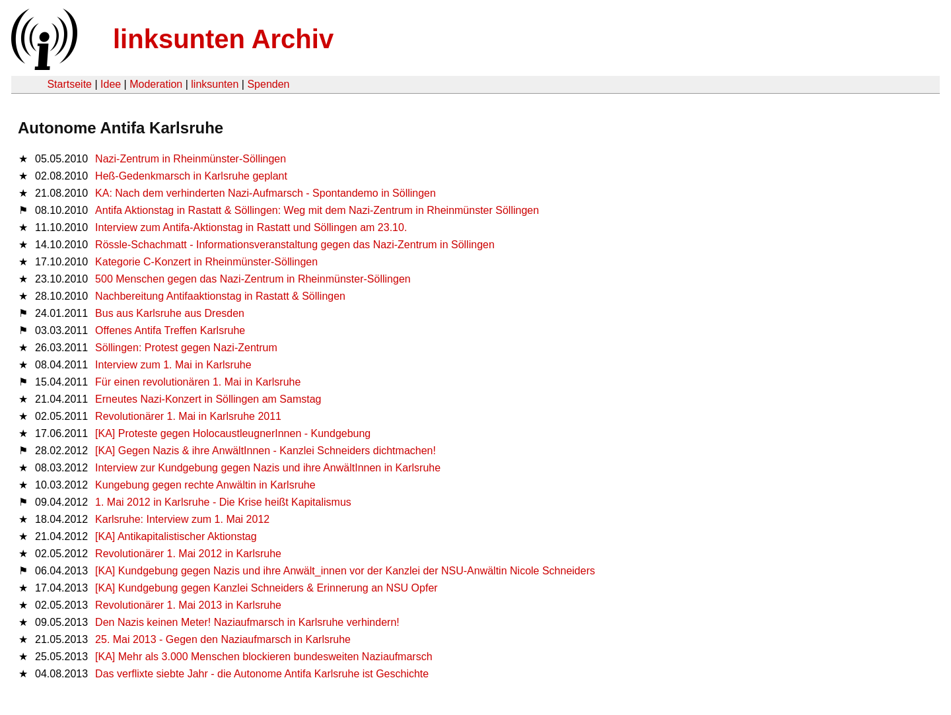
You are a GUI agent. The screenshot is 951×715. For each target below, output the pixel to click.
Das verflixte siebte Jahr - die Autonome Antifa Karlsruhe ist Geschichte (262, 673)
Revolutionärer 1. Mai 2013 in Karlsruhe (188, 605)
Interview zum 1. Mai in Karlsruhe (173, 364)
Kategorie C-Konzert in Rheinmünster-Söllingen (206, 261)
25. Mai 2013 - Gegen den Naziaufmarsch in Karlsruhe (223, 639)
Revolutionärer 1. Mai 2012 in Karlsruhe (188, 553)
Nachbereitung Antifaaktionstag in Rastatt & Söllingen (220, 296)
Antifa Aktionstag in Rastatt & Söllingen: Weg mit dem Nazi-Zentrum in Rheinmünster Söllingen (317, 210)
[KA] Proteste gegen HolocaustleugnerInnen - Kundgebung (232, 433)
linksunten (214, 84)
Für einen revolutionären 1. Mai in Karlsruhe (197, 382)
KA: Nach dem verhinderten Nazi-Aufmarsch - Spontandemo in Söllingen (265, 193)
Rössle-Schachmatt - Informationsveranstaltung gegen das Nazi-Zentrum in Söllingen (295, 244)
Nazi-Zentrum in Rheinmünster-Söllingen (190, 158)
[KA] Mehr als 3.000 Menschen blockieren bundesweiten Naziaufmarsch (264, 656)
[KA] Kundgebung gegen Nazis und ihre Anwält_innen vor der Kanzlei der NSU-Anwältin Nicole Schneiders (345, 570)
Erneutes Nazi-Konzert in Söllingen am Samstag (208, 399)
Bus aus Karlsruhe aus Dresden (169, 313)
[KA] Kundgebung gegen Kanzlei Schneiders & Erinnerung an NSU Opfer (266, 588)
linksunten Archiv (223, 38)
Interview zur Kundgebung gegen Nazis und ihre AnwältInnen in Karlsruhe (267, 467)
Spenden (268, 84)
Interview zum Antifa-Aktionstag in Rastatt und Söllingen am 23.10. (251, 227)
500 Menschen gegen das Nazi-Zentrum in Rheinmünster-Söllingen (253, 279)
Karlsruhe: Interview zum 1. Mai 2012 (182, 519)
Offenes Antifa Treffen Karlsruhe (170, 330)
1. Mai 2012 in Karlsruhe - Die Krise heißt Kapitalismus (223, 502)
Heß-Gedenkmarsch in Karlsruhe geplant (191, 176)
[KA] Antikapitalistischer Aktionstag (176, 536)
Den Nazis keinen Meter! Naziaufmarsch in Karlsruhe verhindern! (247, 622)
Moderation (155, 84)
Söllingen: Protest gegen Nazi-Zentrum (186, 347)
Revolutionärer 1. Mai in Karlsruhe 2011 (188, 416)
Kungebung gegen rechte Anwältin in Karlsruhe (205, 485)
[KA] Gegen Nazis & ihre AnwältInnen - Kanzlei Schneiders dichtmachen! (265, 450)
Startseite (69, 84)
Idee (110, 84)
